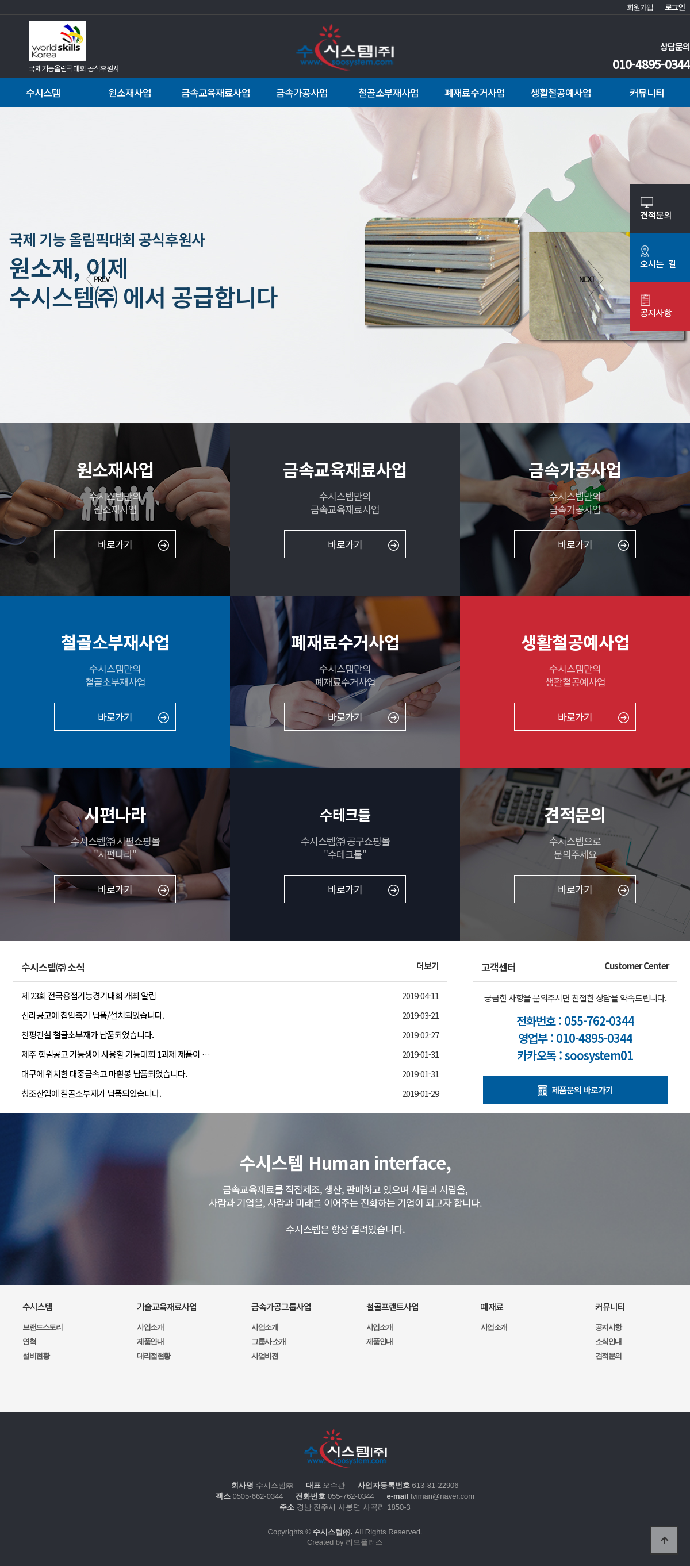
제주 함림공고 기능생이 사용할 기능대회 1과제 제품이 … (115, 1054)
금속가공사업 (302, 92)
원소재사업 (129, 92)
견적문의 (608, 1356)
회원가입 (640, 7)
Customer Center (636, 965)
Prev (98, 279)
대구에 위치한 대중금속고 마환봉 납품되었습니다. (104, 1074)
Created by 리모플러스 (345, 1542)
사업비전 (264, 1356)
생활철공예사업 (561, 92)
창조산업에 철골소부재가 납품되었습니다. (91, 1093)
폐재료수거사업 (474, 92)
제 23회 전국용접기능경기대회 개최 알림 (88, 995)
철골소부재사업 (388, 92)
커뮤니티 (647, 92)
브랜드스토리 (42, 1327)
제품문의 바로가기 (575, 1090)
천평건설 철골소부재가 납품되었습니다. (87, 1034)
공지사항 (608, 1327)
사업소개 (150, 1327)
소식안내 (608, 1341)
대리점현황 (153, 1356)
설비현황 (35, 1356)
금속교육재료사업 (215, 92)
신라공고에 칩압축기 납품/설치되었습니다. (92, 1015)
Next (592, 279)
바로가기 (133, 544)
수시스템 (43, 92)
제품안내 (150, 1341)
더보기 (427, 965)
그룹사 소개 (268, 1341)
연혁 (29, 1341)
